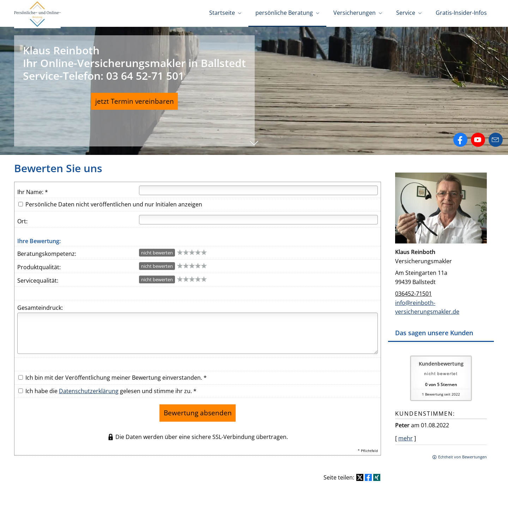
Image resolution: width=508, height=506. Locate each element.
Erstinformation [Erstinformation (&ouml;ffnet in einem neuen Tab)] (283, 494)
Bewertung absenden (197, 408)
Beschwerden (322, 494)
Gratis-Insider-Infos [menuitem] (461, 13)
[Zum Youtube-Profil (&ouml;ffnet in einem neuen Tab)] (478, 137)
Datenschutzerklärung (89, 388)
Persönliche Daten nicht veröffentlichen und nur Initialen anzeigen (113, 202)
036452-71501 (413, 291)
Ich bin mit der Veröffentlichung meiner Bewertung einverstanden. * (112, 375)
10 (204, 249)
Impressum (161, 494)
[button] (254, 143)
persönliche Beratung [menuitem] (284, 13)
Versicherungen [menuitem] (354, 13)
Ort (21, 219)
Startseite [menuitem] (222, 13)
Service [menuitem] (405, 13)
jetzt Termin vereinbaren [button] (134, 100)
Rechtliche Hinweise (202, 494)
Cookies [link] (351, 494)
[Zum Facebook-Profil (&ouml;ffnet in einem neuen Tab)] (460, 137)
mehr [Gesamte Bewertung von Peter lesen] (405, 436)
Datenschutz (245, 494)
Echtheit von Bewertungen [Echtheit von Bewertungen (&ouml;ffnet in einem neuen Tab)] (462, 454)
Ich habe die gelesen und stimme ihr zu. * (107, 388)
